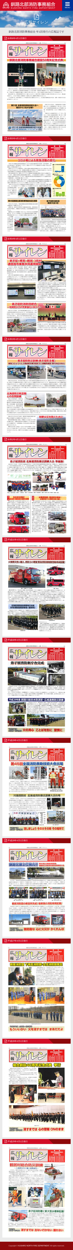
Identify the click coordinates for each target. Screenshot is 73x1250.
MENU (67, 5)
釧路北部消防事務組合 (29, 6)
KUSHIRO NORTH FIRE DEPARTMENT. (34, 1246)
